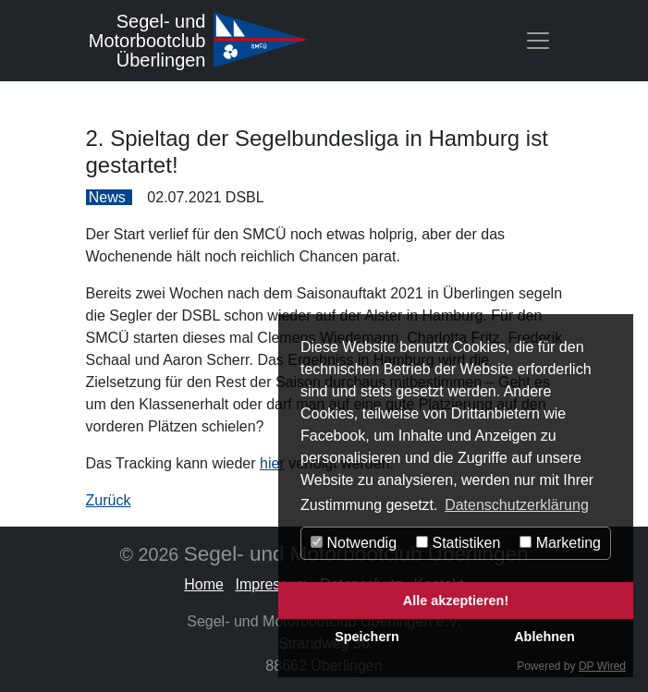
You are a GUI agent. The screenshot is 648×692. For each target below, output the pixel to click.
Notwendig (354, 543)
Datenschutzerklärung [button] (517, 505)
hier (272, 463)
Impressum (271, 584)
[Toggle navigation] (538, 40)
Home (204, 584)
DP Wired (602, 666)
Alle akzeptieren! (455, 600)
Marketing (560, 543)
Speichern (367, 636)
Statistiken (458, 543)
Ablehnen (544, 636)
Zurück (108, 500)
